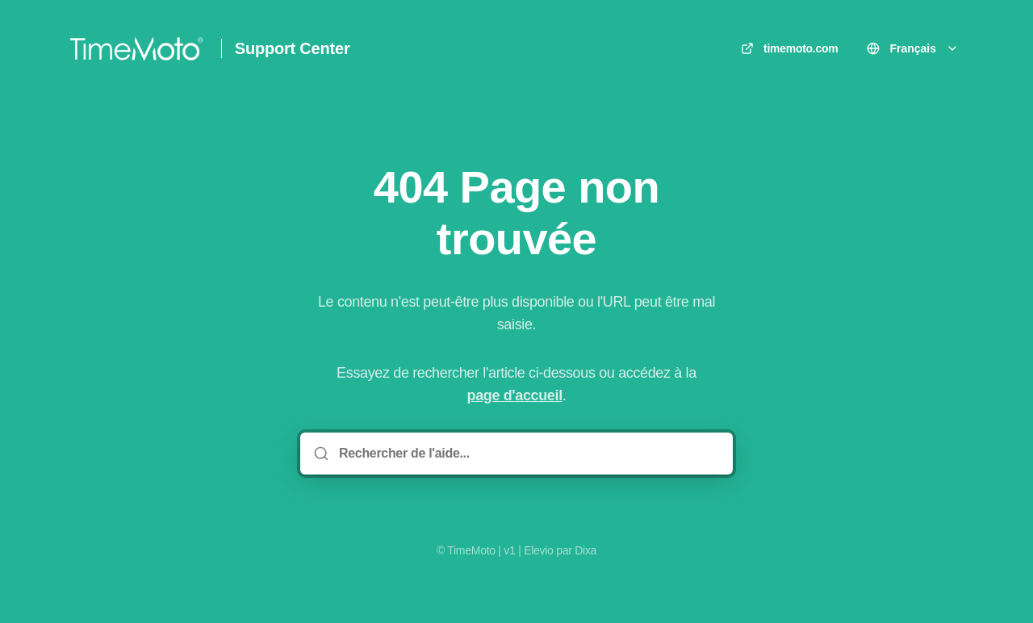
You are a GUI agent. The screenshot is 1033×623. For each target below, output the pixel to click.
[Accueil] (136, 48)
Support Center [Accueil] (292, 48)
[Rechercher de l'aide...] (527, 453)
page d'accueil (515, 395)
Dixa (585, 550)
